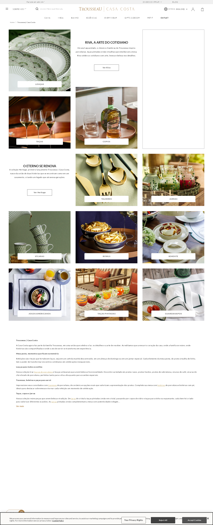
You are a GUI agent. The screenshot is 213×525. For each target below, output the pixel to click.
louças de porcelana (43, 372)
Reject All (163, 520)
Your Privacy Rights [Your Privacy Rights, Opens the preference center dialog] (133, 520)
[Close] (207, 518)
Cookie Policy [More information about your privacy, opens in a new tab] (58, 520)
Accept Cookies (194, 520)
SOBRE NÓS (19, 9)
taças (73, 398)
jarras (54, 401)
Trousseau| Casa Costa (26, 22)
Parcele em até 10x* (36, 2)
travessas (52, 385)
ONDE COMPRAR (152, 2)
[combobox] (49, 9)
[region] (106, 518)
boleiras (161, 385)
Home (12, 22)
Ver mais (20, 406)
